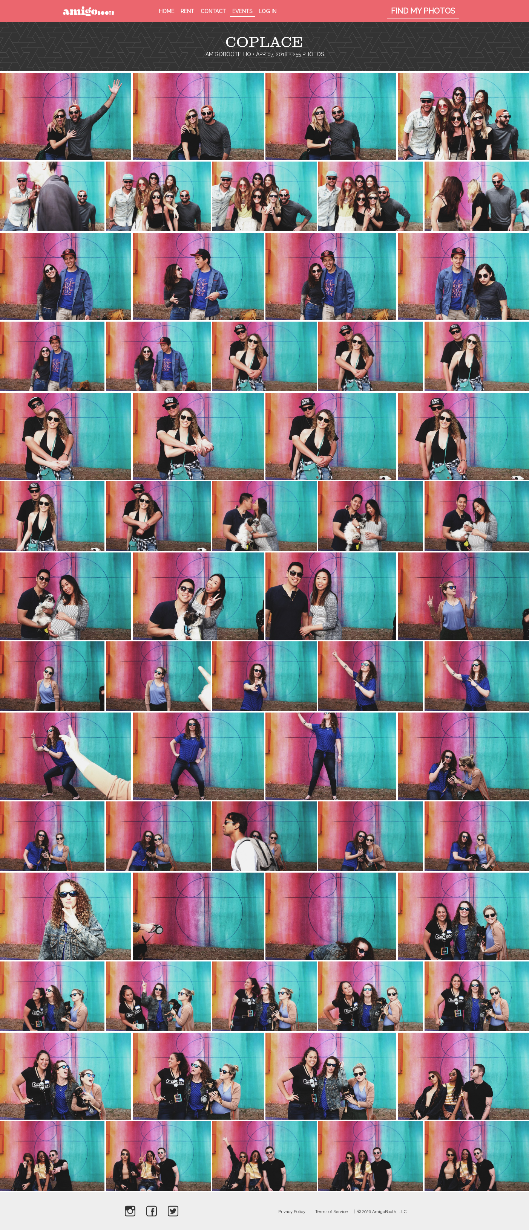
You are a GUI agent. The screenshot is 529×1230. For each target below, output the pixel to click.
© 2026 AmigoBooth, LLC (381, 1211)
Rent (187, 11)
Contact (213, 11)
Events (242, 11)
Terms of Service (331, 1211)
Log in (267, 11)
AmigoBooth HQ (228, 54)
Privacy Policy (291, 1211)
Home (166, 11)
